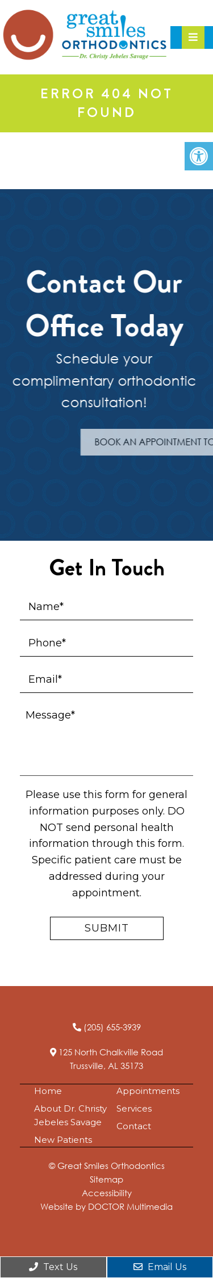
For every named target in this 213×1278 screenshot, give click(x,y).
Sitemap (106, 1179)
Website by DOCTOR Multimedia (106, 1206)
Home (48, 1090)
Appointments (147, 1090)
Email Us (159, 1267)
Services (134, 1108)
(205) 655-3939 (112, 1027)
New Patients (63, 1139)
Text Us (53, 1267)
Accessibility (107, 1193)
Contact (133, 1126)
